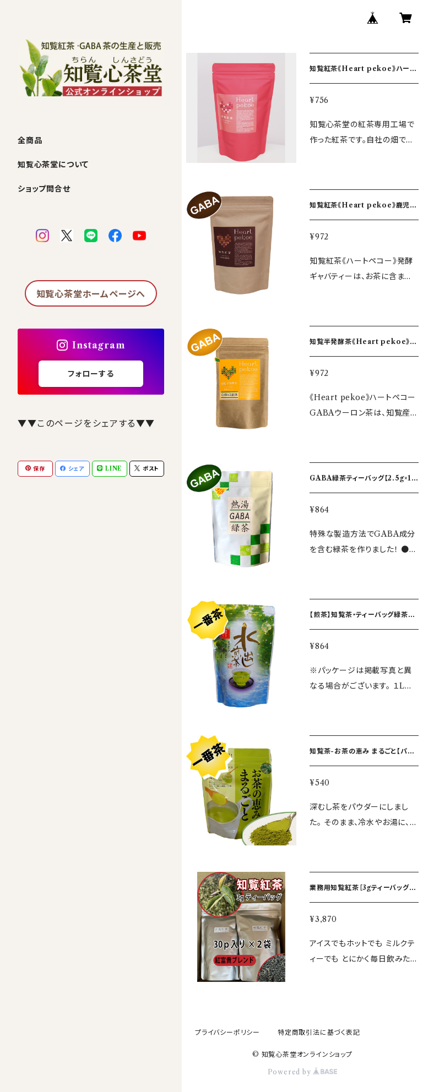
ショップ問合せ (44, 189)
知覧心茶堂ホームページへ (91, 293)
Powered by (303, 1072)
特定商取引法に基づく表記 (319, 1032)
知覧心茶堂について (53, 165)
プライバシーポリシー (227, 1032)
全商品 (30, 140)
